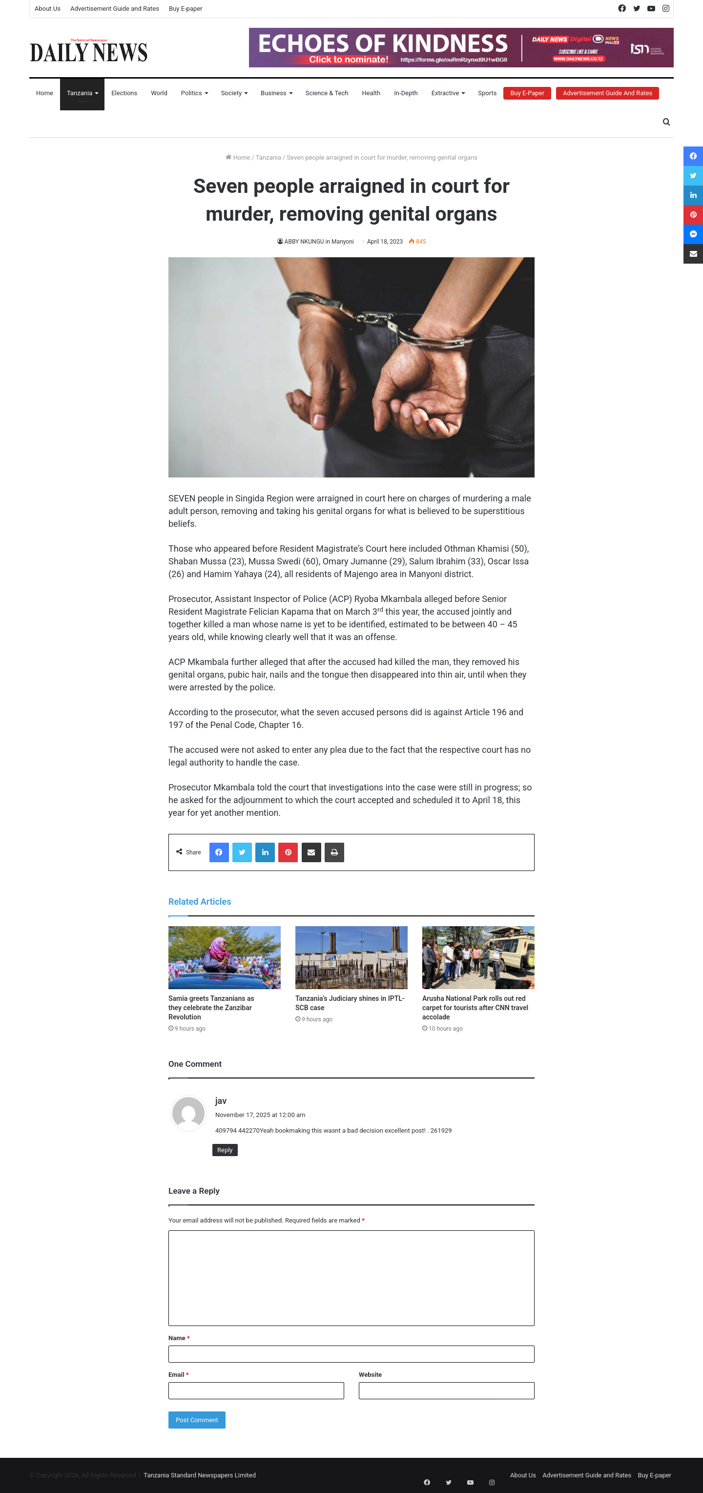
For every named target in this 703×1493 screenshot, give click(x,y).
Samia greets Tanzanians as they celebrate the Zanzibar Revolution (211, 1008)
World (159, 93)
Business (274, 93)
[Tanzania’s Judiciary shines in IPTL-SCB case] (351, 958)
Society (231, 93)
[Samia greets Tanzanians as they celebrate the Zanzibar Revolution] (224, 958)
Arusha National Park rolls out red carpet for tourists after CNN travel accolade (475, 1008)
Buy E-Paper (527, 93)
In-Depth (405, 93)
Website (370, 1374)
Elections (124, 93)
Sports (487, 93)
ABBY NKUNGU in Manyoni (319, 241)
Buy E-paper (186, 8)
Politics (191, 93)
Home (44, 93)
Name (179, 1338)
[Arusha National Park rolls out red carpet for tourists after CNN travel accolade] (478, 958)
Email (178, 1374)
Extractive (445, 93)
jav (221, 1101)
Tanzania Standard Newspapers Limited (200, 1475)
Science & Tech (327, 93)
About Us (48, 8)
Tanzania (79, 93)
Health (371, 93)
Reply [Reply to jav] (225, 1150)
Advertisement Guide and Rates (114, 8)
